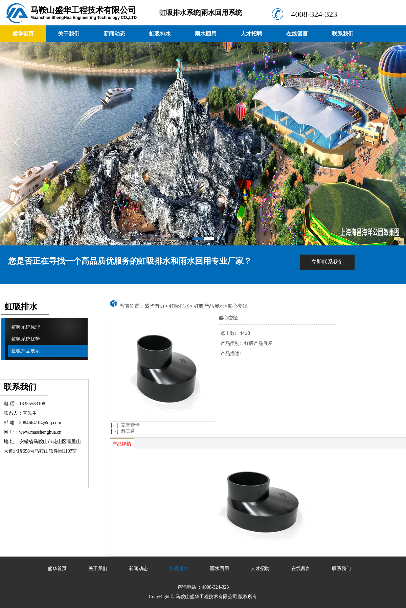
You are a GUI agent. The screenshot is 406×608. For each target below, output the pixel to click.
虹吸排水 (160, 34)
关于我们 (69, 34)
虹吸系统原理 (26, 327)
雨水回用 (206, 34)
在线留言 (297, 34)
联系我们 (343, 34)
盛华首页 (23, 34)
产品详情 (121, 444)
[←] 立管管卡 (125, 425)
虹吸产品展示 (26, 350)
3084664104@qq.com (40, 422)
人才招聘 (251, 34)
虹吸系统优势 (26, 339)
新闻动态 (114, 34)
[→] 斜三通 (122, 431)
